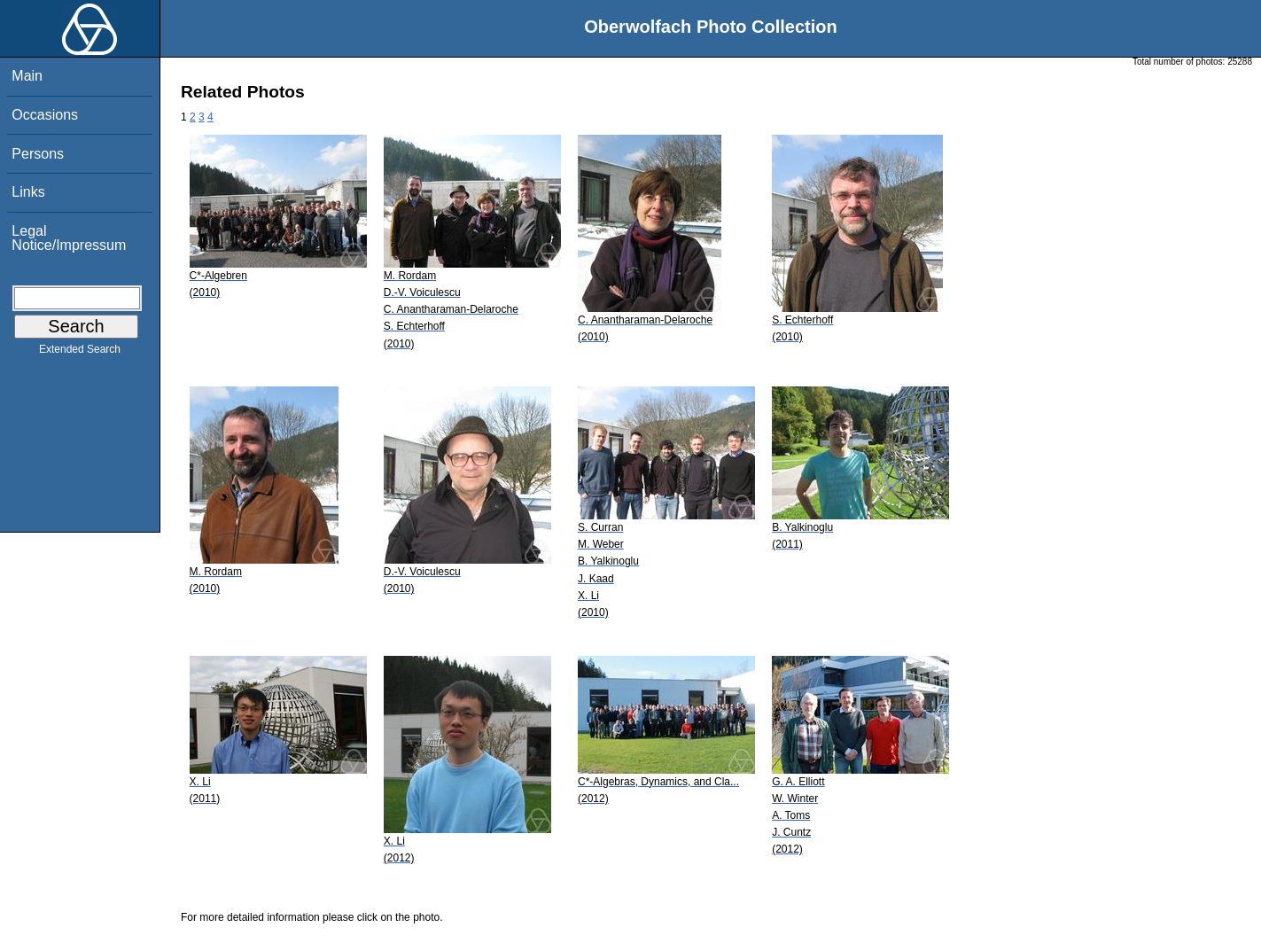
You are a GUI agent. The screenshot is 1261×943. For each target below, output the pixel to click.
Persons (38, 153)
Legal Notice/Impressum (69, 238)
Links (28, 191)
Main (27, 75)
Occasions (45, 114)
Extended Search (80, 352)
